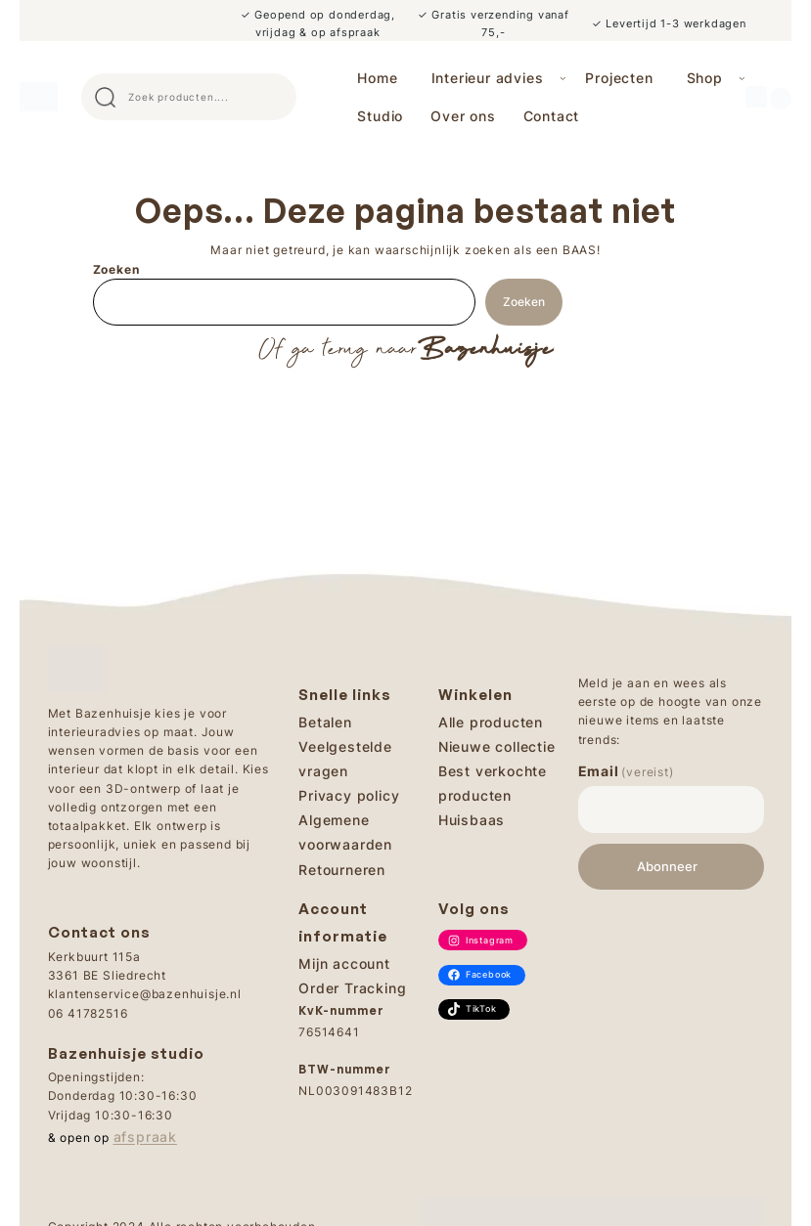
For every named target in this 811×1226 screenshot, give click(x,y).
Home (377, 77)
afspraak (145, 1136)
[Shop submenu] (742, 77)
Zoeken (116, 269)
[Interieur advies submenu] (563, 77)
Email (626, 771)
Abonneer (667, 866)
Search (272, 96)
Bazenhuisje (485, 350)
